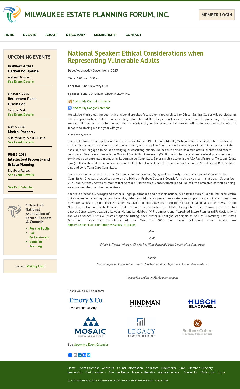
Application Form (169, 372)
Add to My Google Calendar (91, 108)
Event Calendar (89, 368)
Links (182, 368)
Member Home (119, 372)
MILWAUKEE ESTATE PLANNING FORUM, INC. (97, 14)
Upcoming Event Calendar (91, 344)
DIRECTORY (75, 35)
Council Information (130, 368)
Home (72, 368)
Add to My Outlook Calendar (91, 101)
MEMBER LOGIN (217, 14)
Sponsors (152, 368)
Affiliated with (39, 213)
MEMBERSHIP (105, 35)
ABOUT (51, 35)
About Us (108, 368)
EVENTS (29, 35)
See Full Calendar (20, 187)
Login (222, 372)
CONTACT (133, 35)
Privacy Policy (142, 380)
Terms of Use (161, 380)
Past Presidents (96, 372)
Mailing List (35, 266)
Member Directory (201, 368)
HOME (9, 35)
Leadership (75, 372)
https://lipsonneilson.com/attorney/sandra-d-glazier (102, 225)
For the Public (39, 228)
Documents (168, 368)
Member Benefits (143, 372)
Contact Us (191, 372)
